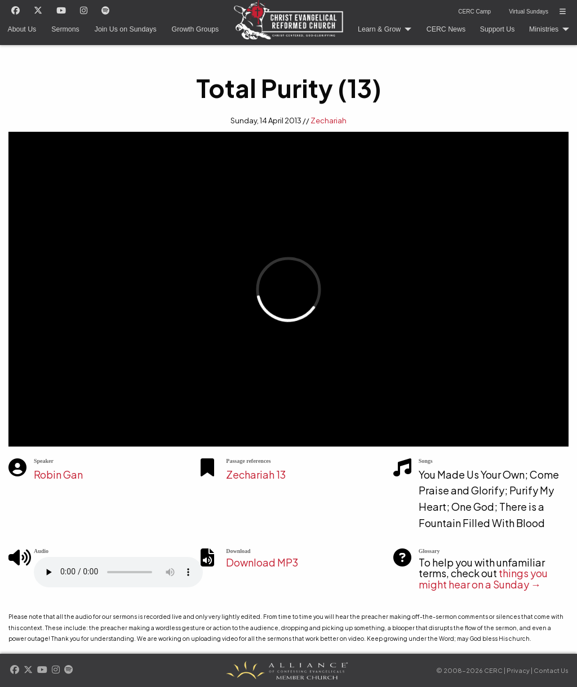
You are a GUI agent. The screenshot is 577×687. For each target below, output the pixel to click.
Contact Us (551, 670)
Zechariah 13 (256, 474)
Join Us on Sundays (126, 29)
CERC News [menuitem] (446, 29)
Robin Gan (58, 474)
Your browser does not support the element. (118, 572)
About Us (22, 29)
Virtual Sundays (528, 11)
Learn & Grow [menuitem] (379, 29)
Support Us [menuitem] (497, 29)
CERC (285, 16)
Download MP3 (262, 562)
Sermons (65, 29)
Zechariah (328, 120)
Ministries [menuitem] (543, 29)
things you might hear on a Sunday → (483, 578)
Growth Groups (195, 29)
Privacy (518, 670)
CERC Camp (474, 11)
